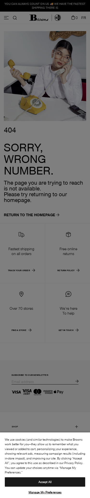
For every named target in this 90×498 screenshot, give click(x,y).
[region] (45, 465)
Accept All (45, 482)
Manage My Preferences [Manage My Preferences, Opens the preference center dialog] (45, 492)
